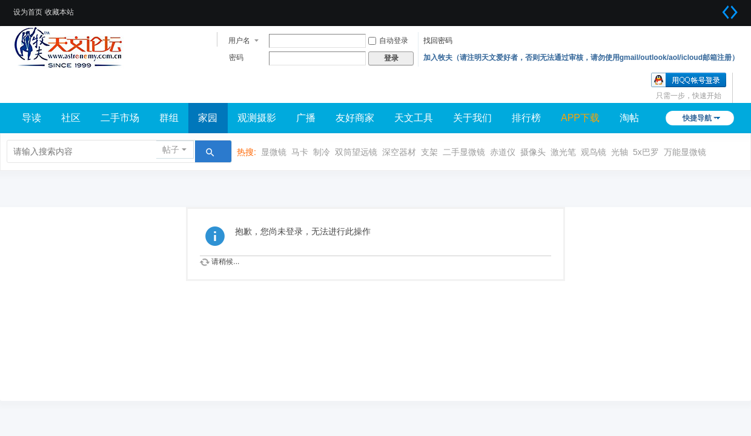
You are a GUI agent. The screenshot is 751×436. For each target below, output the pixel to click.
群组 (169, 118)
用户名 (239, 40)
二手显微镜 (464, 152)
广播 (306, 118)
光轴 (619, 152)
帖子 (170, 149)
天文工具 (413, 118)
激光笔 (563, 152)
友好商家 (355, 118)
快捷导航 (697, 118)
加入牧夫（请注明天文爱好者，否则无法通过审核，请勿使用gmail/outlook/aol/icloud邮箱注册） (581, 57)
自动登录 (388, 40)
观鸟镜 (593, 152)
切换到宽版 (730, 12)
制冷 (321, 152)
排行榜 (526, 118)
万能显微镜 (685, 152)
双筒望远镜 (356, 152)
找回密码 (437, 40)
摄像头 (533, 152)
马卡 (299, 152)
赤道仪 (502, 152)
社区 (71, 118)
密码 (236, 57)
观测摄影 (256, 118)
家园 (207, 118)
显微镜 (273, 152)
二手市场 (120, 118)
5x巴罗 (646, 152)
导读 (31, 118)
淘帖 (629, 118)
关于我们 (472, 118)
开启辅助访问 (715, 8)
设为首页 (27, 12)
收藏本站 (59, 12)
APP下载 (580, 118)
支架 (429, 152)
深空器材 (399, 152)
